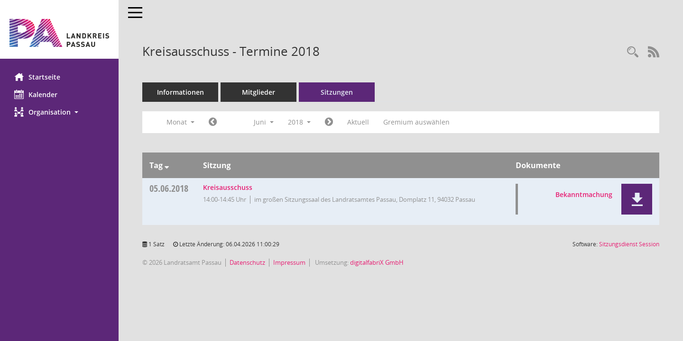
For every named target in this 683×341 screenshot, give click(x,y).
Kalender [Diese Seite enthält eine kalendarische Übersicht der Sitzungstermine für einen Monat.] (35, 94)
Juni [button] (264, 121)
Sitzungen (337, 92)
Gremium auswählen (416, 121)
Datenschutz (247, 262)
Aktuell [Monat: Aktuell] (358, 121)
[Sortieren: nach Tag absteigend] (167, 165)
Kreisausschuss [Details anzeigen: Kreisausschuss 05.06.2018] (227, 187)
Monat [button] (180, 121)
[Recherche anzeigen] (632, 52)
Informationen (180, 92)
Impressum (289, 262)
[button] (59, 112)
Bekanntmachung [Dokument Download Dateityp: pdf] (583, 194)
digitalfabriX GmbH (377, 262)
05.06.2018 (168, 188)
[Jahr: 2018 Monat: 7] (329, 122)
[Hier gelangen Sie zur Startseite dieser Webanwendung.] (59, 33)
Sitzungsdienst (629, 244)
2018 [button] (299, 121)
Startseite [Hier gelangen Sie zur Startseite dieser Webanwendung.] (37, 76)
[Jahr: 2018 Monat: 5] (213, 122)
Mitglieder (258, 92)
